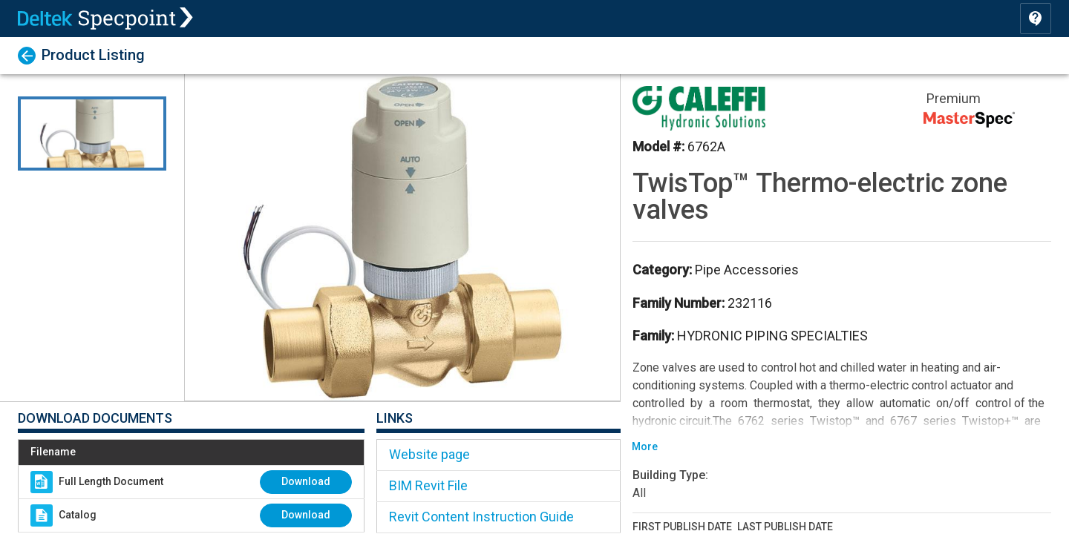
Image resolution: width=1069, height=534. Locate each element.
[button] (402, 237)
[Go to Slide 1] (92, 133)
